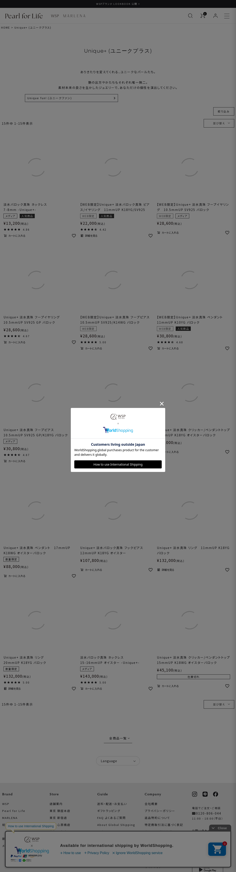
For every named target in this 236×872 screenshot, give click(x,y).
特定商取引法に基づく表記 (164, 825)
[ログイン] (215, 16)
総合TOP (9, 825)
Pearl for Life (13, 811)
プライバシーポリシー (160, 811)
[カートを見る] (203, 16)
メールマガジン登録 (206, 838)
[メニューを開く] (227, 16)
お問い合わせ (201, 831)
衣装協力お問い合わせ (161, 839)
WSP (5, 804)
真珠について (106, 846)
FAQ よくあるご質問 (111, 818)
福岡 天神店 (58, 839)
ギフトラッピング (108, 811)
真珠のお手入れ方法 (112, 853)
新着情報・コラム (14, 839)
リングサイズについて (112, 860)
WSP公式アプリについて (209, 852)
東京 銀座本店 (60, 811)
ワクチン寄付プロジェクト (163, 846)
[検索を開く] (190, 16)
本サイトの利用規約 (159, 832)
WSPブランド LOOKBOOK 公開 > (118, 3)
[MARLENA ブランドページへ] (74, 16)
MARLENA (10, 818)
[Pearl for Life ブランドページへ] (25, 15)
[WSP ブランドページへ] (55, 16)
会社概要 (151, 804)
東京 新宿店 (58, 818)
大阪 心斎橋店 (60, 825)
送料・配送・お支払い (112, 804)
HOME (5, 27)
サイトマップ (153, 867)
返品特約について (157, 818)
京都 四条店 (58, 832)
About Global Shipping (116, 825)
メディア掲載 (11, 846)
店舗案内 (56, 804)
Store (54, 794)
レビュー (103, 832)
